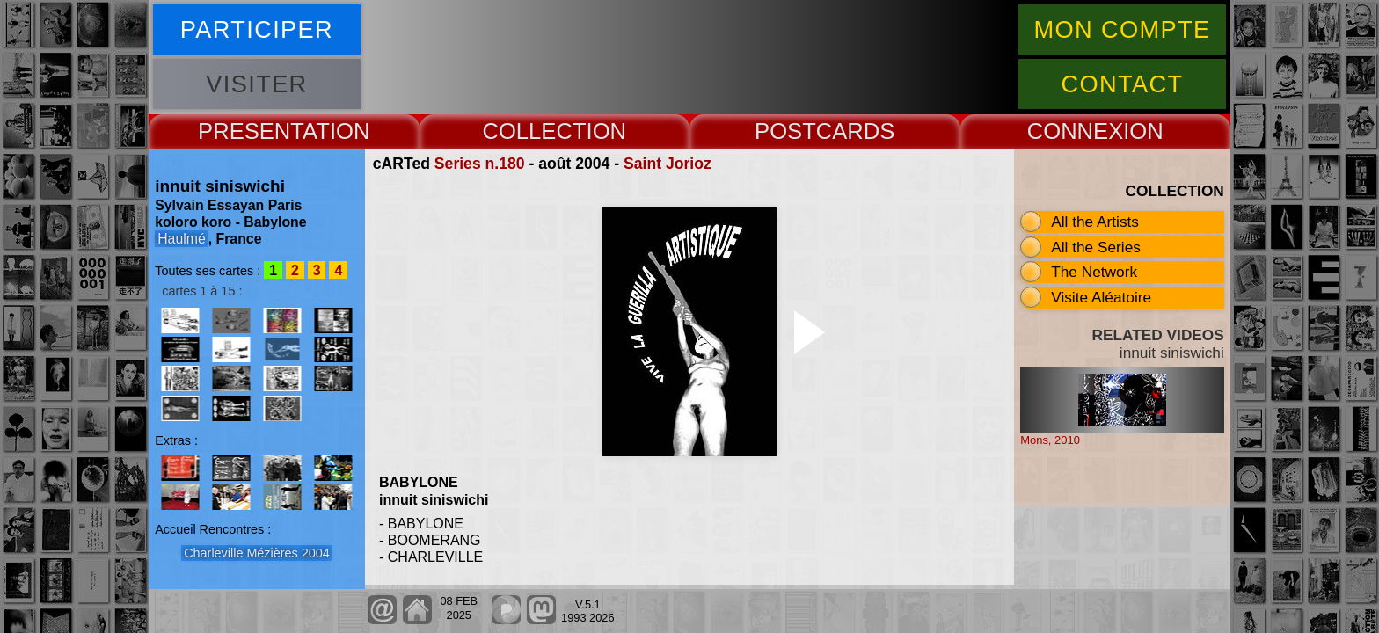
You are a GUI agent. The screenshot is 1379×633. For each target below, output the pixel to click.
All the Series (1096, 247)
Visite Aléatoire (1101, 297)
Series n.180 (479, 163)
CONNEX (1075, 131)
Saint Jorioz (667, 163)
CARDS (855, 131)
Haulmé (181, 238)
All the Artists (1095, 221)
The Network (1094, 271)
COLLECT (534, 131)
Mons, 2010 (1050, 440)
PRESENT (250, 131)
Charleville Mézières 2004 (257, 553)
